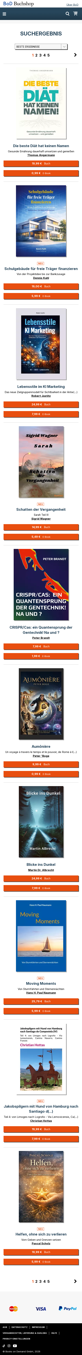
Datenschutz (20, 1327)
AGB (5, 1327)
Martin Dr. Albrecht (41, 870)
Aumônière (41, 746)
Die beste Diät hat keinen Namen (41, 146)
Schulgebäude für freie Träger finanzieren (41, 269)
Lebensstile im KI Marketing (41, 386)
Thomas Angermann (41, 155)
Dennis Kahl (41, 278)
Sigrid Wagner (41, 518)
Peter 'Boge (41, 756)
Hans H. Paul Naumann (41, 992)
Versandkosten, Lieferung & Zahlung (25, 1333)
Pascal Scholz (41, 1243)
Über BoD (72, 4)
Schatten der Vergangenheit (41, 509)
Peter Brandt (41, 638)
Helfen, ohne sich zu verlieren (41, 1234)
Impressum (38, 1327)
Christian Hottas (41, 1120)
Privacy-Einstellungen (16, 1339)
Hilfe (54, 1333)
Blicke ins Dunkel (41, 864)
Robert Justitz (41, 396)
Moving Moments (41, 983)
